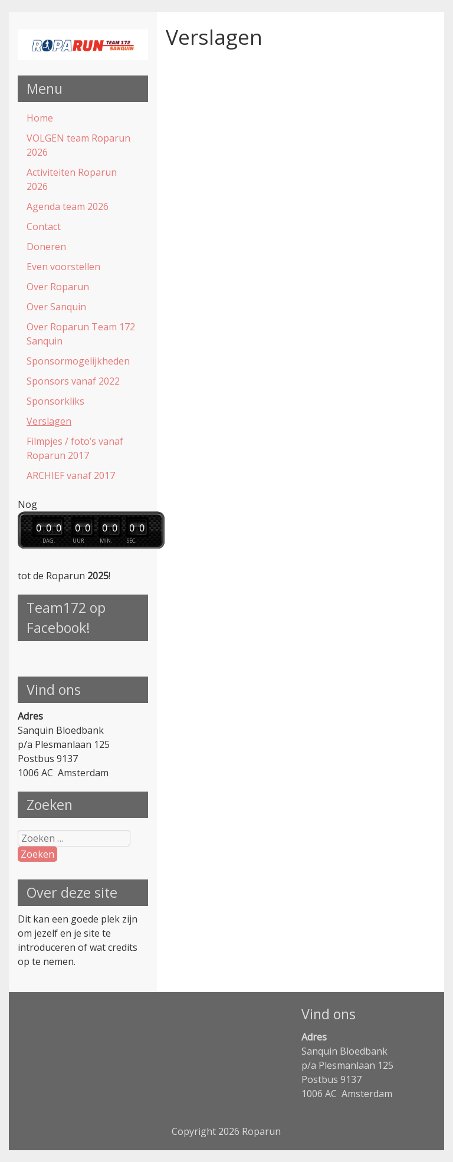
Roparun (261, 1131)
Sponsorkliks (55, 401)
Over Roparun (58, 286)
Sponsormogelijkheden (78, 360)
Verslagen (49, 421)
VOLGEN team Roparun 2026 (78, 145)
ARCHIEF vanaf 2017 (71, 475)
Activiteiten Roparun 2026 (72, 179)
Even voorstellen (63, 266)
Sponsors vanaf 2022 (73, 381)
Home (40, 117)
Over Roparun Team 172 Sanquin (81, 333)
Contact (44, 226)
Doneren (46, 246)
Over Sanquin (56, 306)
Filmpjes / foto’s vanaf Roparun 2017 (75, 448)
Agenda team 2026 (68, 206)
